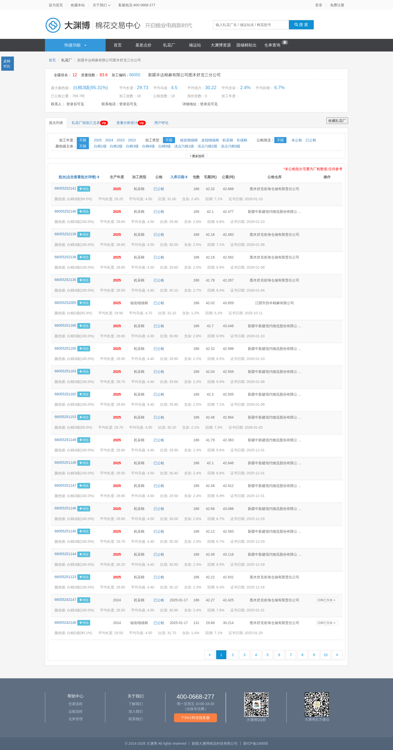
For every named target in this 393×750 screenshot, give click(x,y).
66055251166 (65, 325)
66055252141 (65, 188)
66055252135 (65, 280)
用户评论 (161, 123)
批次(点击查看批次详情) (79, 177)
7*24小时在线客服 (195, 718)
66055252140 (65, 211)
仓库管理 (75, 719)
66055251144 (65, 554)
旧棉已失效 (326, 600)
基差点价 (143, 45)
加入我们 (136, 711)
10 (326, 655)
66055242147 (65, 600)
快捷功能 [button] (75, 45)
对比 (84, 189)
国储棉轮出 (246, 45)
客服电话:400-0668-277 (136, 5)
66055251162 (65, 394)
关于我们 (101, 5)
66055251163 (65, 371)
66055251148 (65, 462)
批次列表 (56, 123)
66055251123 (65, 577)
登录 (318, 5)
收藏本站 (78, 5)
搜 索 (301, 24)
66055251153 (65, 417)
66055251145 (65, 531)
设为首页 (56, 5)
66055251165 (65, 348)
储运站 (195, 45)
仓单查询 (272, 45)
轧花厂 (169, 45)
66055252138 (65, 257)
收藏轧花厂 (337, 121)
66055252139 (65, 234)
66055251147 (65, 485)
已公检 (159, 189)
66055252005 (65, 303)
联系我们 (136, 719)
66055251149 (65, 440)
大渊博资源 (221, 45)
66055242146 (65, 622)
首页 (118, 45)
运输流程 (75, 711)
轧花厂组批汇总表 (90, 123)
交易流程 (75, 704)
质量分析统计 (130, 123)
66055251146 (65, 508)
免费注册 (337, 5)
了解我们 (136, 704)
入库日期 (178, 177)
